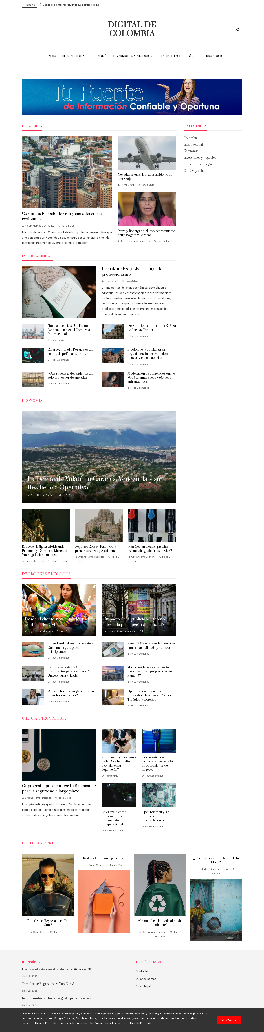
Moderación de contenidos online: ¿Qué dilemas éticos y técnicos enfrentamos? (151, 378)
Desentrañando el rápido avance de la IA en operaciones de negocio (157, 763)
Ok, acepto (229, 1019)
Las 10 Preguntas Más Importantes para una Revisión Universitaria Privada (69, 672)
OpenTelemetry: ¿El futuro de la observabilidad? (156, 816)
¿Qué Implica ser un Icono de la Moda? (216, 860)
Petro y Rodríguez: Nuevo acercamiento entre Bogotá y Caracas (146, 233)
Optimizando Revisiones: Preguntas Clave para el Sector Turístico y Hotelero (149, 695)
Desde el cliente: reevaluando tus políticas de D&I (71, 4)
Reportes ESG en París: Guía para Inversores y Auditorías (95, 549)
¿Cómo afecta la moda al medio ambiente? (160, 923)
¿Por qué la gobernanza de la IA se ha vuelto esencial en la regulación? (119, 763)
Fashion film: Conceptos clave (104, 858)
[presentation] (40, 4)
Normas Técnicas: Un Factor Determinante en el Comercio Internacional (69, 330)
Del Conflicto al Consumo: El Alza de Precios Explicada (151, 328)
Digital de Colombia (132, 29)
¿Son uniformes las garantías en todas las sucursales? (71, 693)
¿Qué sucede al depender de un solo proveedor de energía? (70, 376)
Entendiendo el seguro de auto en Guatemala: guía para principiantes (71, 648)
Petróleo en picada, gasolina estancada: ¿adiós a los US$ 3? (150, 549)
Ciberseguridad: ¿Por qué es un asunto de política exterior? (70, 352)
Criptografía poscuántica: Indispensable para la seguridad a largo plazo (59, 788)
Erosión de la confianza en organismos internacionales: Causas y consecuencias (147, 354)
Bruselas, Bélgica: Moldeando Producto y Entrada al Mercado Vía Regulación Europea (44, 551)
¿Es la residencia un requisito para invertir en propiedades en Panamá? (149, 672)
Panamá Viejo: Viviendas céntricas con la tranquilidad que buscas (151, 646)
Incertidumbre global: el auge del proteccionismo (57, 998)
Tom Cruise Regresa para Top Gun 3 (48, 923)
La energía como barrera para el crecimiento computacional (114, 818)
